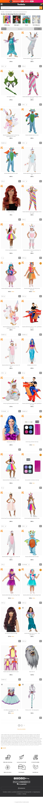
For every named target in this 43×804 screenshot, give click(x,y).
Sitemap (24, 793)
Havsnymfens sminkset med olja (32, 480)
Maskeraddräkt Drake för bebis (32, 556)
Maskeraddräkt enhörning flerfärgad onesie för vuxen (32, 212)
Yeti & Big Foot (36, 25)
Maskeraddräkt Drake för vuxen (11, 173)
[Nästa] (24, 725)
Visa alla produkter (21, 729)
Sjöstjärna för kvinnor (32, 365)
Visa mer (4, 748)
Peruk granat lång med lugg (11, 633)
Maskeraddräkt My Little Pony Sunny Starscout (32, 289)
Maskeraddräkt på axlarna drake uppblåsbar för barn (32, 327)
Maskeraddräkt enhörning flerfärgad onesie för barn (32, 97)
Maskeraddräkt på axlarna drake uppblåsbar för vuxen (32, 404)
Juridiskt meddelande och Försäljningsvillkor (22, 792)
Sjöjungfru (16, 25)
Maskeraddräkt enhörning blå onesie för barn (32, 174)
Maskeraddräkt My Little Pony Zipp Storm (32, 595)
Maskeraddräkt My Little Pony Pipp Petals (11, 595)
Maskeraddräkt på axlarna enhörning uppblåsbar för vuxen (11, 135)
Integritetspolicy (36, 792)
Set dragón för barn (11, 96)
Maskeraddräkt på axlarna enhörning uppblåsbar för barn (11, 327)
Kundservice (21, 788)
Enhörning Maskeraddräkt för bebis (11, 403)
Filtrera (3, 28)
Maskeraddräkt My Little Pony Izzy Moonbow (11, 288)
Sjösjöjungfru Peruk (11, 441)
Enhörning (6, 25)
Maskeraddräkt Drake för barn (32, 135)
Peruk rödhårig (11, 211)
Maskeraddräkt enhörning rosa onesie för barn (11, 365)
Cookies (19, 793)
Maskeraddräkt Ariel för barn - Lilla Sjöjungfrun (32, 634)
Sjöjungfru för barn (11, 58)
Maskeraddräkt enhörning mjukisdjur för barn (32, 250)
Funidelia (2, 11)
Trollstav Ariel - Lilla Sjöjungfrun (32, 710)
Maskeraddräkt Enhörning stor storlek (11, 480)
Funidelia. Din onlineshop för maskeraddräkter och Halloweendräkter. (21, 4)
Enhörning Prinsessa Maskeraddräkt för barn (11, 518)
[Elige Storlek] (3, 66)
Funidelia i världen (7, 792)
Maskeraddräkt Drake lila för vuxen (11, 671)
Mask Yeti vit (32, 671)
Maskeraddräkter (8, 11)
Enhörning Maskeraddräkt (11, 250)
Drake (26, 25)
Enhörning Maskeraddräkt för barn (32, 518)
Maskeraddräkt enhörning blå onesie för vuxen (32, 59)
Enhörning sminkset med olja (32, 441)
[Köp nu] (19, 66)
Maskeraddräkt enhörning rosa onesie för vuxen (11, 557)
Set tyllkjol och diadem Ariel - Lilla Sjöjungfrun (11, 710)
